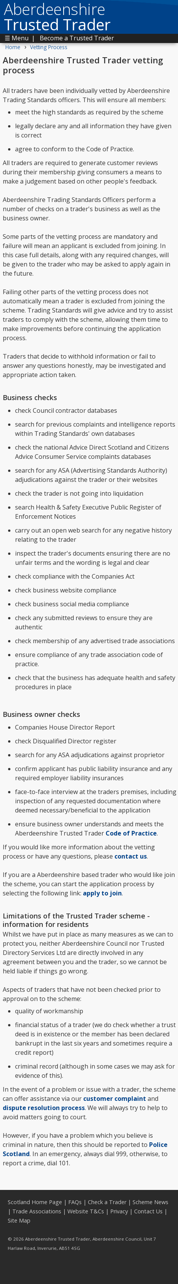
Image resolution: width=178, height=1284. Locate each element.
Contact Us (148, 1211)
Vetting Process (48, 47)
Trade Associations (36, 1211)
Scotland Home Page (35, 1202)
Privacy (119, 1211)
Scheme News (150, 1202)
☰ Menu (17, 38)
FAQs (75, 1202)
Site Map (19, 1220)
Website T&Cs (85, 1211)
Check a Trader (107, 1202)
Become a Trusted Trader (77, 38)
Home (12, 47)
